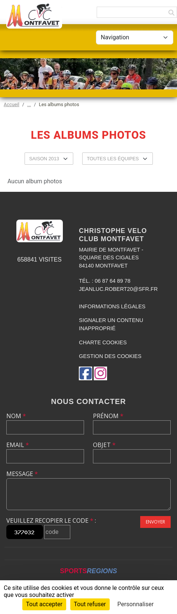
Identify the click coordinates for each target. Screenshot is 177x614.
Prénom (108, 416)
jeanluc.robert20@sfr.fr (118, 289)
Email (17, 445)
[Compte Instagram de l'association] (100, 373)
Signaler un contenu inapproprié (111, 324)
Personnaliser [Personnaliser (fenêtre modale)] (136, 604)
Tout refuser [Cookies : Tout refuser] (90, 604)
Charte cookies (102, 342)
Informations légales (112, 306)
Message (22, 474)
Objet (104, 445)
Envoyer (155, 522)
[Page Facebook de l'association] (85, 373)
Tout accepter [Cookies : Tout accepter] (44, 604)
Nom (16, 416)
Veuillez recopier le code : (51, 520)
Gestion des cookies (110, 356)
